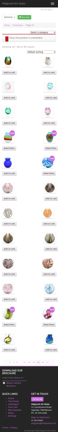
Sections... (9, 17)
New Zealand (14, 410)
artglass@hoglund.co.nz (43, 423)
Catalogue (18, 25)
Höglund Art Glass (13, 3)
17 (47, 362)
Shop (7, 25)
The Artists (13, 401)
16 (43, 362)
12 (24, 362)
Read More (9, 148)
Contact (37, 399)
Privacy (14, 427)
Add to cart (9, 72)
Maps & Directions (40, 417)
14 (34, 362)
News (11, 413)
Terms (5, 427)
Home (11, 398)
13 (29, 362)
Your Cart (24, 17)
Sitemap (12, 416)
